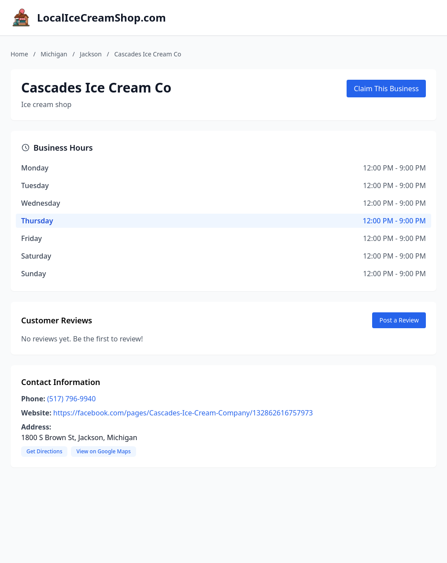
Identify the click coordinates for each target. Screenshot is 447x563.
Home (19, 54)
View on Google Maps (103, 451)
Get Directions (44, 451)
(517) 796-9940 (71, 399)
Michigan (54, 54)
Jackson (91, 54)
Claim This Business (386, 88)
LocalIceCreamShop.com (101, 18)
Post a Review (399, 320)
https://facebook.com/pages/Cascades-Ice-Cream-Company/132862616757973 (183, 413)
